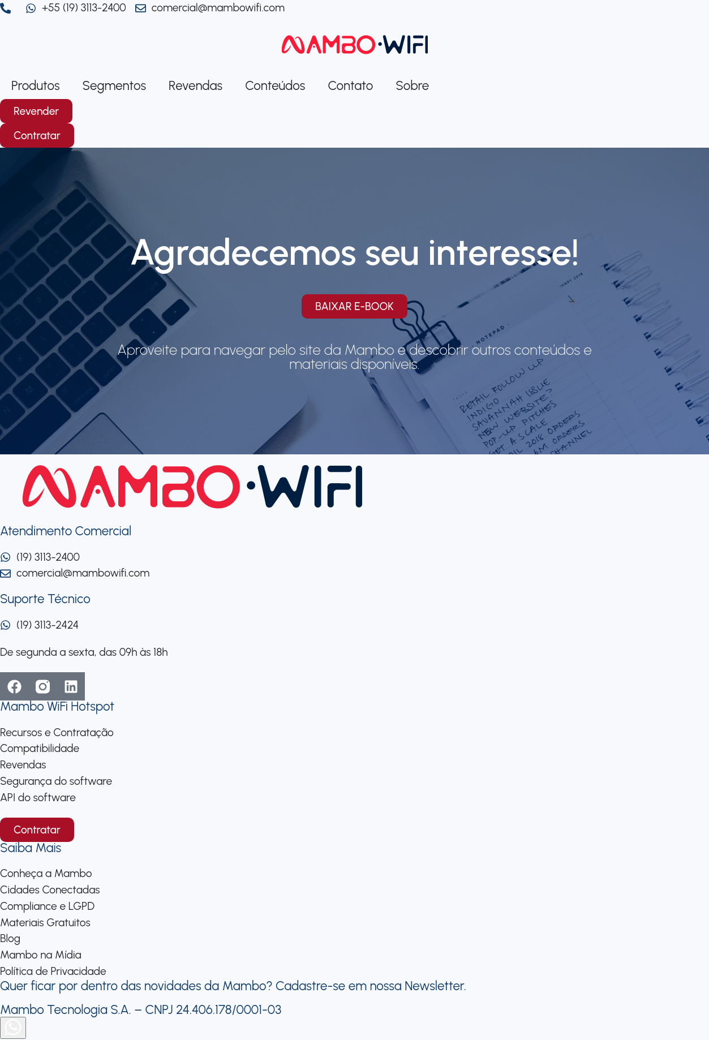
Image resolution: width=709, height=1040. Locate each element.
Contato (350, 85)
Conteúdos (275, 85)
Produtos (35, 85)
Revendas (195, 85)
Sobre (412, 85)
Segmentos (115, 85)
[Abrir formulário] (13, 1028)
